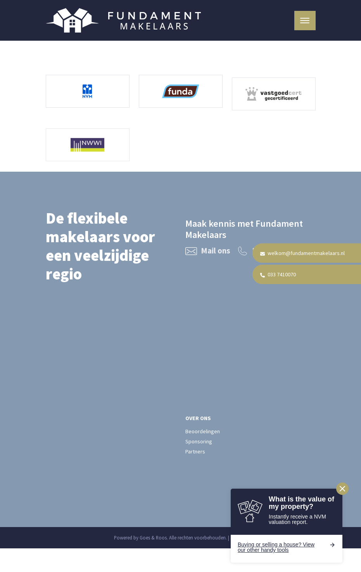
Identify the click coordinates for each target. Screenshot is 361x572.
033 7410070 (278, 274)
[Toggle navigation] (305, 20)
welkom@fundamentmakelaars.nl (302, 253)
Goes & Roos (153, 537)
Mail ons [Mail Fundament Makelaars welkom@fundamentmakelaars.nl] (207, 252)
